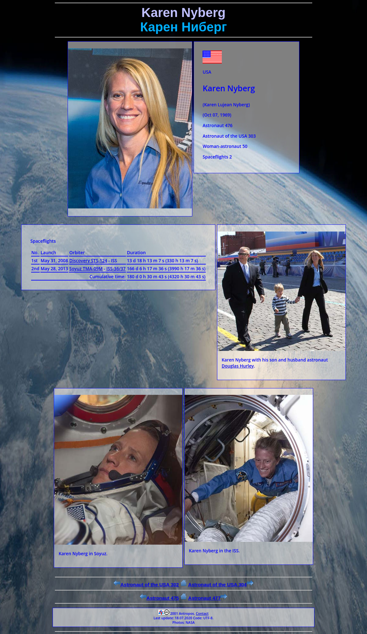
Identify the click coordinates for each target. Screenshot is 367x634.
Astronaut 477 (207, 598)
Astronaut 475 (159, 598)
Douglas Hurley (237, 366)
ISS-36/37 (116, 268)
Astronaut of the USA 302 (146, 584)
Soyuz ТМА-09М (86, 268)
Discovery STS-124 (88, 260)
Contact (202, 613)
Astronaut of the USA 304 (221, 584)
